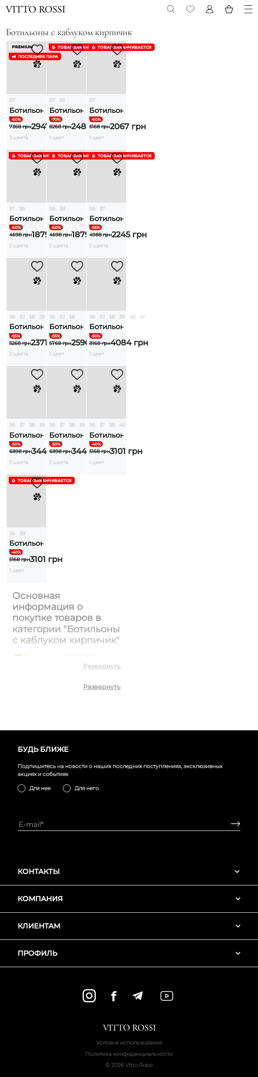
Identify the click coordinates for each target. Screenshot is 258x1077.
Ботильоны (26, 110)
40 (132, 317)
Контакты (129, 871)
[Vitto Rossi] (35, 9)
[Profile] (210, 9)
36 (52, 209)
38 (62, 100)
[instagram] (89, 995)
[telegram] (137, 995)
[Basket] (229, 9)
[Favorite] (190, 9)
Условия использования (129, 1042)
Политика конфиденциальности (129, 1054)
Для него (87, 788)
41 (142, 317)
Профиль (129, 953)
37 (12, 100)
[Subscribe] (232, 824)
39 (42, 317)
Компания (129, 899)
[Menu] (248, 9)
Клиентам (129, 926)
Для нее (40, 788)
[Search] (171, 9)
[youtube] (167, 996)
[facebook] (114, 995)
